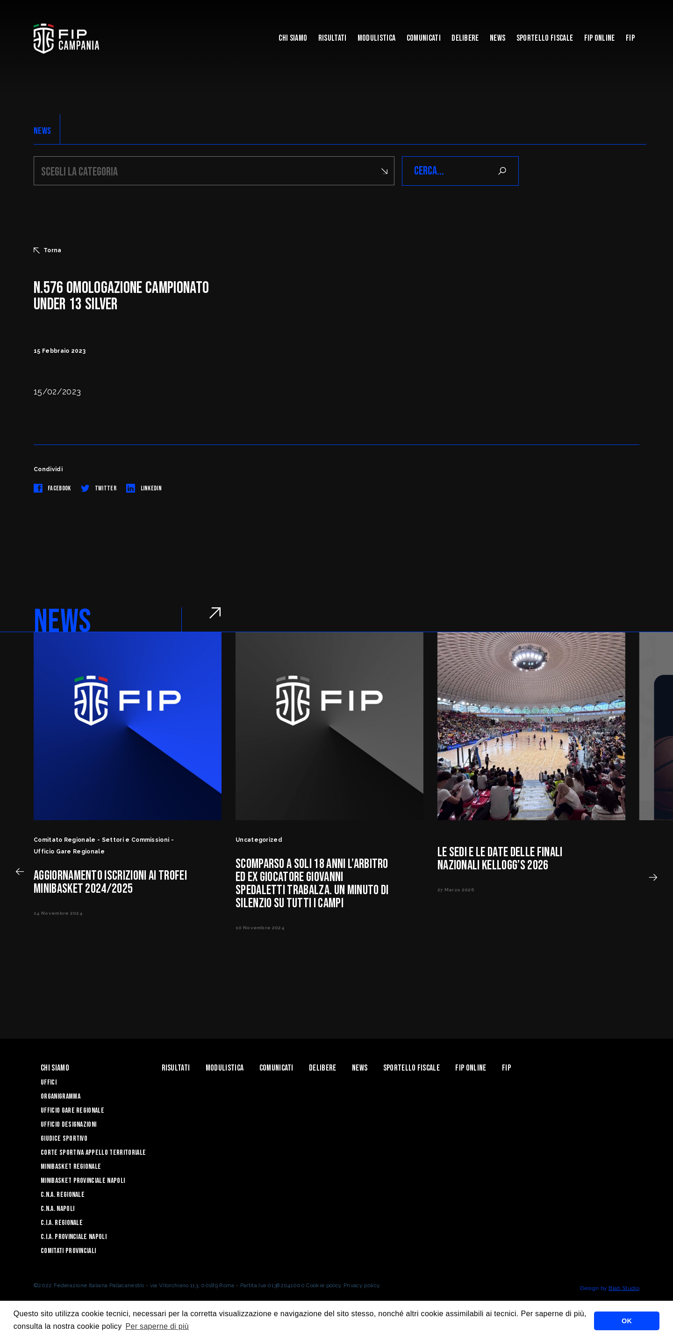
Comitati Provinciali (68, 1250)
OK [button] (627, 1321)
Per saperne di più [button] (157, 1326)
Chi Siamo (293, 38)
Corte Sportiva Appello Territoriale (93, 1152)
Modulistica (377, 38)
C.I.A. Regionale (62, 1222)
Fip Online (599, 38)
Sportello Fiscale (544, 38)
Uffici (49, 1082)
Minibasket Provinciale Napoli (83, 1180)
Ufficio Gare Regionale (72, 1110)
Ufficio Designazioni (68, 1124)
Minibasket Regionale (71, 1166)
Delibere (465, 38)
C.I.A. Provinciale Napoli (74, 1236)
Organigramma (60, 1096)
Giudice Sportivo (64, 1138)
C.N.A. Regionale (63, 1194)
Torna (48, 250)
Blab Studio (624, 1288)
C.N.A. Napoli (57, 1208)
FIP (630, 38)
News (497, 38)
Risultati (332, 38)
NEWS (42, 131)
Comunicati (424, 38)
